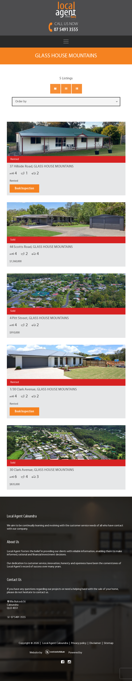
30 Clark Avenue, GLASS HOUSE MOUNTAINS (41, 470)
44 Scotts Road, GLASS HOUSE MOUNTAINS (40, 247)
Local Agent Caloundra (55, 643)
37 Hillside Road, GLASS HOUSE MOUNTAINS (41, 166)
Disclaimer (95, 643)
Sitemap (108, 643)
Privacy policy (78, 643)
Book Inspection (24, 188)
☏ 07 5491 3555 (16, 617)
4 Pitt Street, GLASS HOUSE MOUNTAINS (38, 318)
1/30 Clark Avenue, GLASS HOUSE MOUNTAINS (42, 389)
